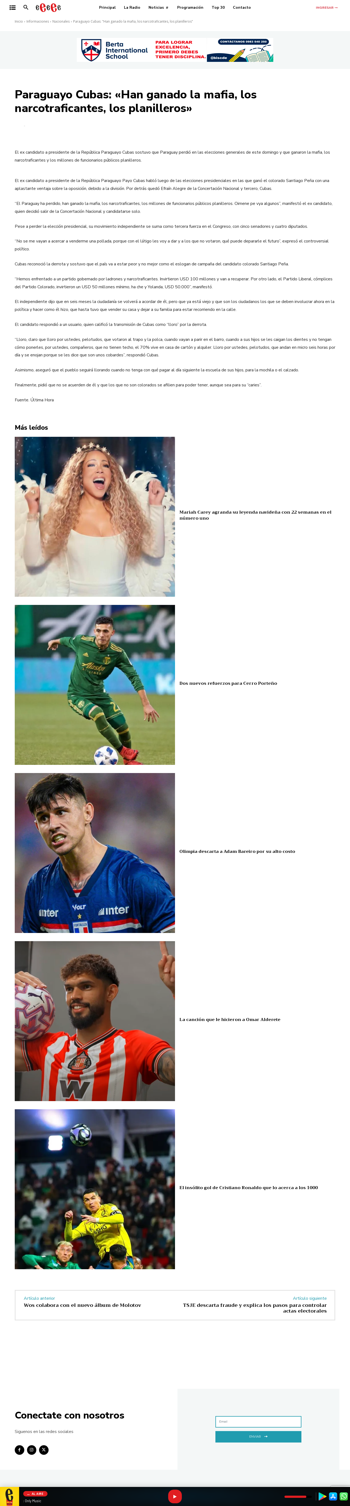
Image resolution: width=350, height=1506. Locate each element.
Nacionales (61, 21)
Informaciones (37, 21)
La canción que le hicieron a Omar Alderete (229, 1019)
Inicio (19, 21)
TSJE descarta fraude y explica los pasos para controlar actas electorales (255, 1308)
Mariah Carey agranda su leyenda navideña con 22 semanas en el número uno (255, 515)
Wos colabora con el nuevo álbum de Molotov (82, 1305)
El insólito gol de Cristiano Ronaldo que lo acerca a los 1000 (248, 1188)
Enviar (258, 1436)
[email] (258, 1422)
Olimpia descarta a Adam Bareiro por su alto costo (237, 851)
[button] (25, 7)
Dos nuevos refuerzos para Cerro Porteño (228, 683)
